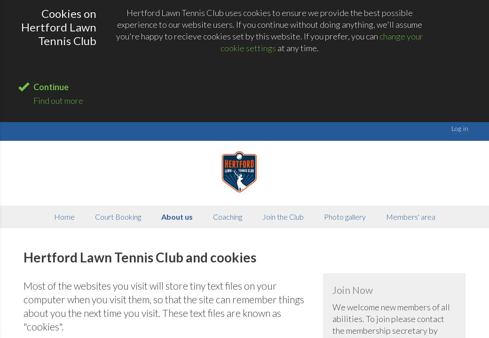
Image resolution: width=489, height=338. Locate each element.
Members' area (410, 216)
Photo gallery (345, 216)
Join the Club (283, 216)
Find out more (58, 100)
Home (64, 216)
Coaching (227, 216)
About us (177, 216)
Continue (51, 87)
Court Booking (118, 216)
